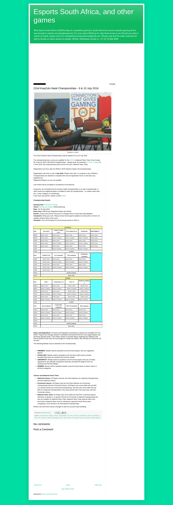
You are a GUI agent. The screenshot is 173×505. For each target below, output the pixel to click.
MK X (61, 417)
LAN (39, 417)
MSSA (72, 160)
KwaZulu (96, 415)
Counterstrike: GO (64, 415)
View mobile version (67, 489)
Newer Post (38, 485)
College (50, 415)
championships (43, 415)
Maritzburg (56, 417)
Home (68, 485)
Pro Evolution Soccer (78, 417)
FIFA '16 (77, 415)
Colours (55, 415)
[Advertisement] (86, 61)
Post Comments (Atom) (49, 494)
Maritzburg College (51, 205)
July (92, 415)
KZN (35, 417)
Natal (69, 417)
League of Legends (46, 417)
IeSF (89, 415)
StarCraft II (88, 417)
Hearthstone (83, 415)
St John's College (92, 162)
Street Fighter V (96, 417)
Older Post (98, 485)
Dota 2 (72, 415)
